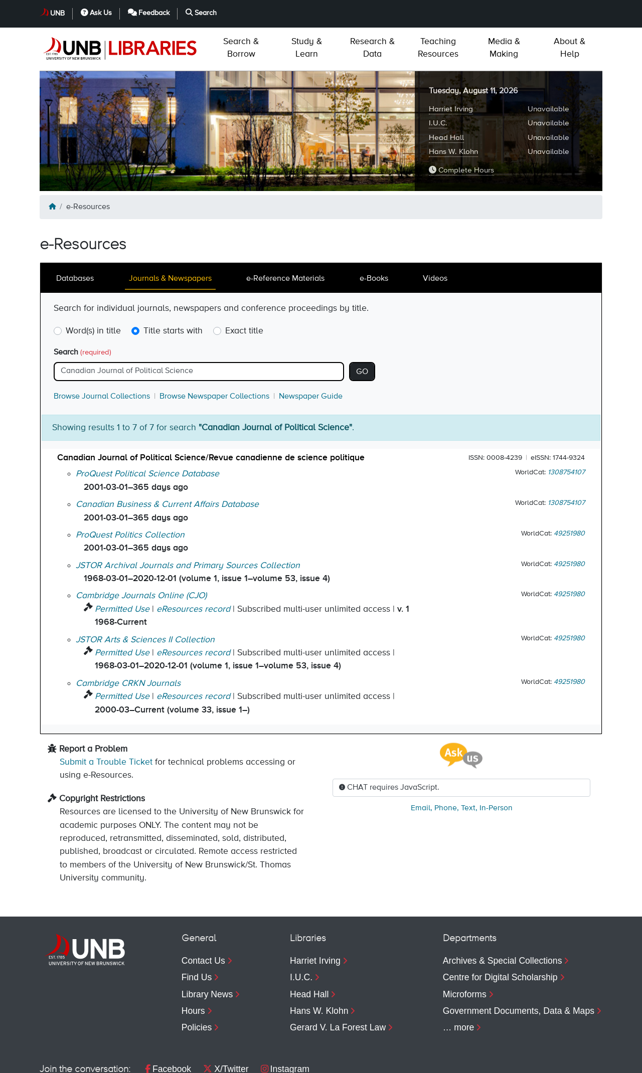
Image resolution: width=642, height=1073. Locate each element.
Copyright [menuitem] (58, 1060)
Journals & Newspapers (170, 236)
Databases (75, 236)
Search (82, 309)
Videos (435, 236)
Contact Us (203, 918)
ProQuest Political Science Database (147, 430)
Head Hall (446, 94)
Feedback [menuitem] (510, 1060)
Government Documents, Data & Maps (518, 968)
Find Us (197, 934)
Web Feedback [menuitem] (241, 1060)
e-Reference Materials (285, 236)
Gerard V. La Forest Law (338, 984)
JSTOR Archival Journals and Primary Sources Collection (188, 522)
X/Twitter (225, 1026)
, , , (462, 765)
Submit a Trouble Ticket (106, 719)
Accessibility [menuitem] (169, 1060)
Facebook (168, 1026)
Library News (207, 951)
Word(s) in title (93, 287)
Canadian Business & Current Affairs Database (167, 461)
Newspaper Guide (311, 353)
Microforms (465, 951)
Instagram (285, 1026)
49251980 (569, 490)
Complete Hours (461, 127)
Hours (193, 968)
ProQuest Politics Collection (130, 491)
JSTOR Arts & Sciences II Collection (145, 596)
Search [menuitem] (574, 1060)
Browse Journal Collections (102, 353)
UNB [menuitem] (397, 1060)
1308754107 (566, 429)
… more (458, 984)
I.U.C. (438, 80)
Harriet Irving (451, 66)
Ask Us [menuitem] (445, 1060)
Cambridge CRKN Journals (128, 640)
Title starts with (173, 287)
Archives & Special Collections (502, 918)
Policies (197, 984)
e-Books (374, 236)
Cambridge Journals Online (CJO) (141, 552)
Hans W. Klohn (453, 108)
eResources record (193, 566)
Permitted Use (122, 566)
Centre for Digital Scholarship (500, 934)
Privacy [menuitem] (111, 1060)
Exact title (244, 287)
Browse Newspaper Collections (214, 353)
